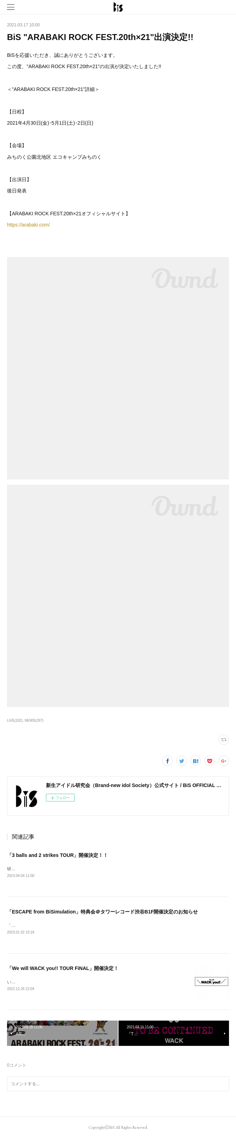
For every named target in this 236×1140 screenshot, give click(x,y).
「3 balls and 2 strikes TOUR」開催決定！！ (57, 855)
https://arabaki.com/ (28, 225)
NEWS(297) (34, 720)
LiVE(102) (15, 720)
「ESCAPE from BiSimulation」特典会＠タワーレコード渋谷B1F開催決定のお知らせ (102, 912)
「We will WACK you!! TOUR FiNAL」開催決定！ (63, 969)
